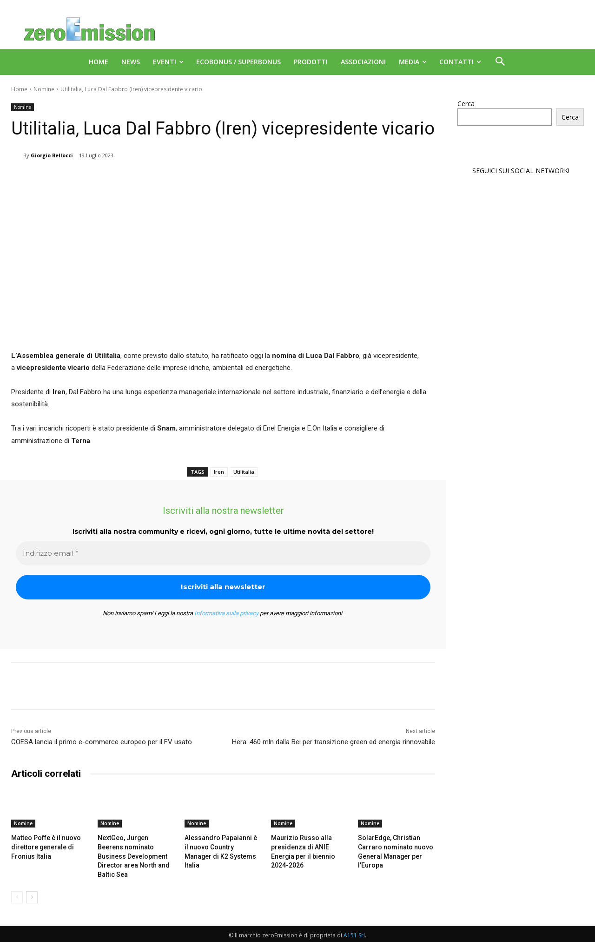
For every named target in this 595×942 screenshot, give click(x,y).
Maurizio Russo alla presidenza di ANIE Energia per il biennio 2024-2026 (309, 846)
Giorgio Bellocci (52, 155)
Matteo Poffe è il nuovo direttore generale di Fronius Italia (43, 846)
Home (19, 89)
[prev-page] (17, 886)
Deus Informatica (534, 933)
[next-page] (32, 886)
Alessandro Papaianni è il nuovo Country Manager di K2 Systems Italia (221, 846)
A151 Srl (354, 924)
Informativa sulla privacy (226, 613)
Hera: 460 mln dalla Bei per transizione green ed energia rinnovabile (333, 742)
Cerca (466, 103)
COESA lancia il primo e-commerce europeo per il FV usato (101, 742)
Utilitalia (243, 471)
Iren (219, 471)
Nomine (43, 89)
